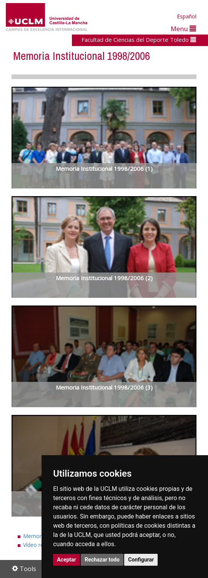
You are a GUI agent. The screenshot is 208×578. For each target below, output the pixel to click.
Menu (183, 28)
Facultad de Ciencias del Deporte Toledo (139, 39)
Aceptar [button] (66, 560)
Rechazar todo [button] (102, 560)
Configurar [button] (141, 560)
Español (186, 16)
